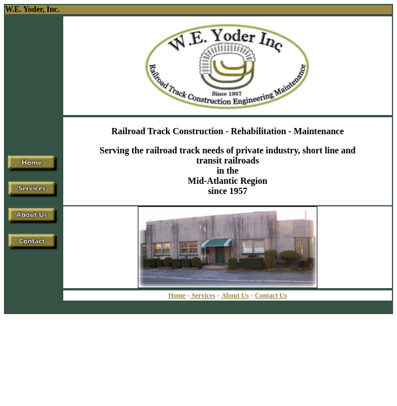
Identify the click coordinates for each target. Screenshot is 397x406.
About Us (234, 295)
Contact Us (271, 295)
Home (177, 295)
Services (202, 295)
